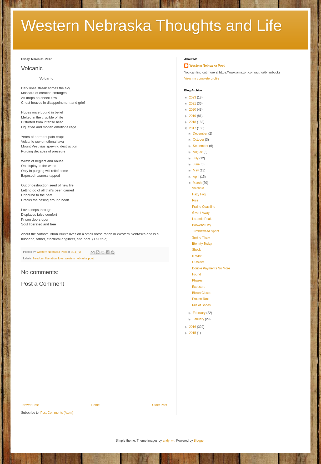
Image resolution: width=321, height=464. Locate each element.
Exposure (198, 287)
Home (95, 405)
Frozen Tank (200, 299)
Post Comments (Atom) (56, 412)
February (199, 313)
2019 (193, 116)
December (200, 133)
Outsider (198, 262)
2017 (193, 128)
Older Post (159, 405)
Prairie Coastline (203, 207)
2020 (193, 109)
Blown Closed (201, 293)
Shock (196, 249)
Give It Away (200, 213)
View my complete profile (201, 78)
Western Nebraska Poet (207, 65)
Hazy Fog (198, 194)
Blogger (199, 440)
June (196, 164)
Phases (197, 280)
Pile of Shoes (201, 305)
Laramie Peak (202, 219)
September (201, 146)
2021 (193, 103)
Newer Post (30, 405)
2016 (193, 327)
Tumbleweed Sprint (205, 231)
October (199, 139)
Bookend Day (201, 225)
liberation (51, 258)
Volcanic (198, 188)
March (198, 183)
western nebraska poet (79, 258)
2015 (193, 333)
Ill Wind (197, 256)
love (60, 258)
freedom (38, 258)
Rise (195, 200)
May (196, 170)
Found (196, 274)
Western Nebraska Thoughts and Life (151, 25)
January (199, 319)
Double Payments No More (211, 268)
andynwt (168, 440)
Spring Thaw (201, 237)
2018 (193, 122)
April (196, 177)
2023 (193, 97)
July (196, 158)
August (198, 152)
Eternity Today (202, 243)
